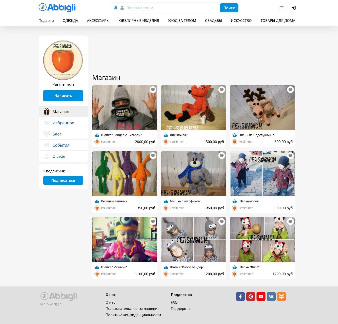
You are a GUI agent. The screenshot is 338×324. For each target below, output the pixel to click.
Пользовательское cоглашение (132, 308)
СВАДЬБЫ (213, 20)
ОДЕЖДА (70, 20)
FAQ (174, 302)
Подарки (46, 20)
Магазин (56, 111)
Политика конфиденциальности (133, 314)
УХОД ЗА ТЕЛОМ (182, 20)
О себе (54, 156)
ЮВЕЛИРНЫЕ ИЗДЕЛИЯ (138, 20)
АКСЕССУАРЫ (98, 20)
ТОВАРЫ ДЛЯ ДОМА (278, 20)
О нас (110, 302)
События (56, 145)
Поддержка (180, 308)
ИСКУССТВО (241, 20)
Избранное (58, 122)
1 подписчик (54, 171)
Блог (52, 134)
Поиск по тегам (140, 7)
